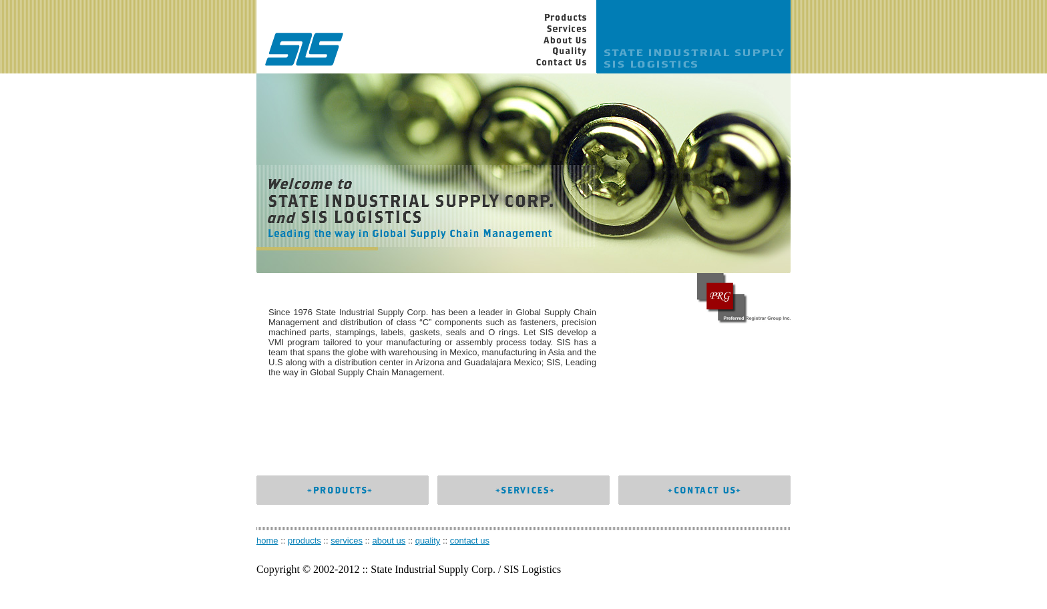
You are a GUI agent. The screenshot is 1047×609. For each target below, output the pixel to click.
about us (388, 541)
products (304, 541)
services (347, 541)
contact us (469, 541)
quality (428, 541)
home (267, 541)
